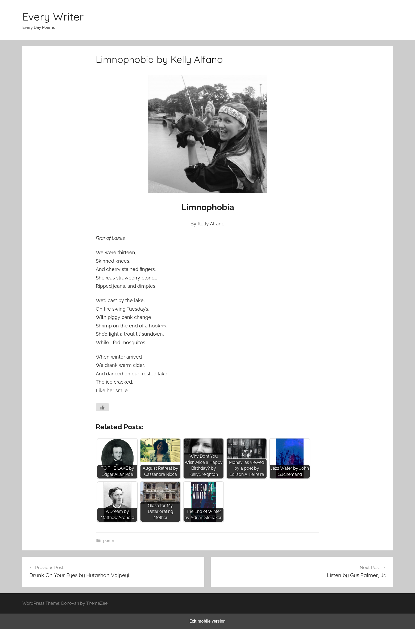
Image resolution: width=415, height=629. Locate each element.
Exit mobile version (207, 621)
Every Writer (53, 16)
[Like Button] (102, 407)
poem (108, 540)
